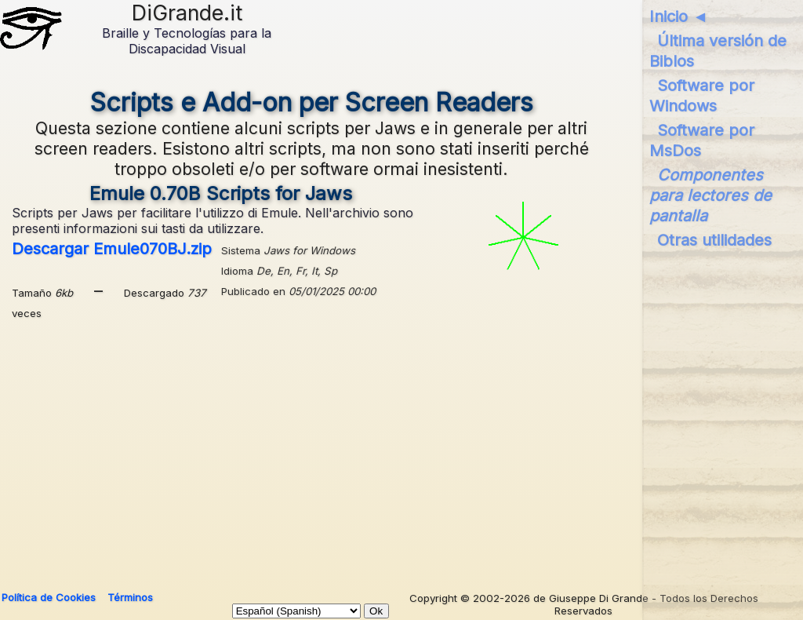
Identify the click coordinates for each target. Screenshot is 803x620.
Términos (130, 597)
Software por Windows (701, 95)
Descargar (112, 248)
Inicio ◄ (678, 16)
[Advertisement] (398, 450)
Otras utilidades (714, 240)
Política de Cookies (49, 597)
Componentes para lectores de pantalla (710, 195)
